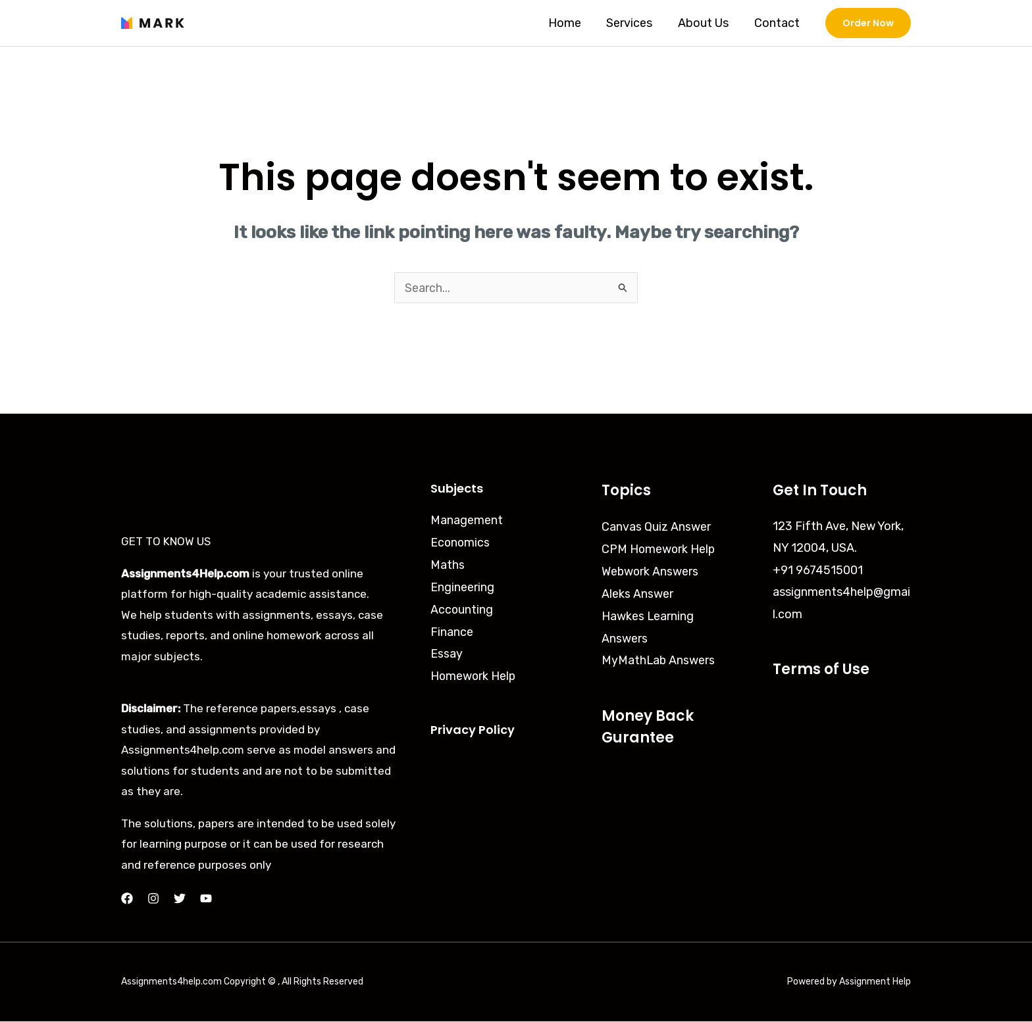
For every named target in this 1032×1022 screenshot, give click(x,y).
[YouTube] (206, 899)
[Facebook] (127, 899)
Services (634, 23)
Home (570, 23)
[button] (868, 23)
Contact (777, 23)
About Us (706, 23)
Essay (446, 652)
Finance (451, 630)
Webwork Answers (651, 571)
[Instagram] (153, 899)
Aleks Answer (637, 592)
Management (466, 520)
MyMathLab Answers (659, 658)
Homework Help (473, 674)
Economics (460, 542)
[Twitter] (180, 899)
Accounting (462, 608)
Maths (447, 564)
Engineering (462, 586)
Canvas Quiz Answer (656, 527)
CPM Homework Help (659, 548)
